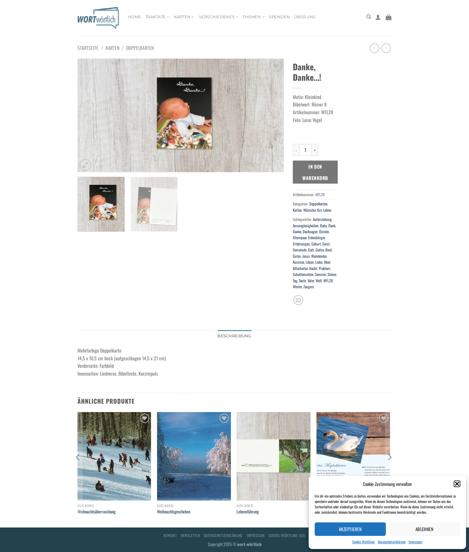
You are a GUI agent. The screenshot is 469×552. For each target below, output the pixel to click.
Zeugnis (308, 286)
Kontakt (170, 535)
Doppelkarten (140, 47)
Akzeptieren (350, 529)
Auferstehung (322, 219)
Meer (327, 262)
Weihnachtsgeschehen (173, 512)
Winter (297, 286)
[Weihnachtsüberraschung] (114, 456)
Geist (326, 244)
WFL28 (328, 280)
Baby (323, 225)
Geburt (316, 244)
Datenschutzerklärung (392, 541)
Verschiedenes (219, 17)
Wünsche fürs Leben (317, 210)
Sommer (320, 274)
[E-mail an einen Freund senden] (298, 300)
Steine (332, 274)
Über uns (305, 17)
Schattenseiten (303, 274)
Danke (297, 231)
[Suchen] (368, 16)
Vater (310, 280)
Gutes (297, 256)
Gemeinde (300, 250)
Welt (319, 280)
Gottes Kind (324, 250)
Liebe (318, 262)
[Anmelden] (378, 17)
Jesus (306, 256)
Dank (331, 225)
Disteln (324, 231)
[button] (457, 484)
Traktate (157, 17)
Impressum (415, 541)
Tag (295, 280)
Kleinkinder (319, 256)
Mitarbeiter (300, 268)
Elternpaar (300, 237)
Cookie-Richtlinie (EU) (287, 535)
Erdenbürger (316, 237)
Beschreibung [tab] (234, 336)
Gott (311, 250)
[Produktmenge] (305, 150)
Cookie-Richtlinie (363, 541)
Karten (184, 17)
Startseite (87, 47)
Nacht (313, 268)
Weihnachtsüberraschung (96, 512)
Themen (254, 17)
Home (134, 17)
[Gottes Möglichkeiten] (353, 456)
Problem (324, 268)
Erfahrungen (301, 244)
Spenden (279, 17)
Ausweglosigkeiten (306, 225)
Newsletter (190, 535)
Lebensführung (248, 512)
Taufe (302, 280)
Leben (310, 262)
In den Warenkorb (315, 172)
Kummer (298, 262)
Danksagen (310, 231)
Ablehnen (424, 529)
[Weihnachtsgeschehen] (194, 456)
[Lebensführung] (273, 456)
